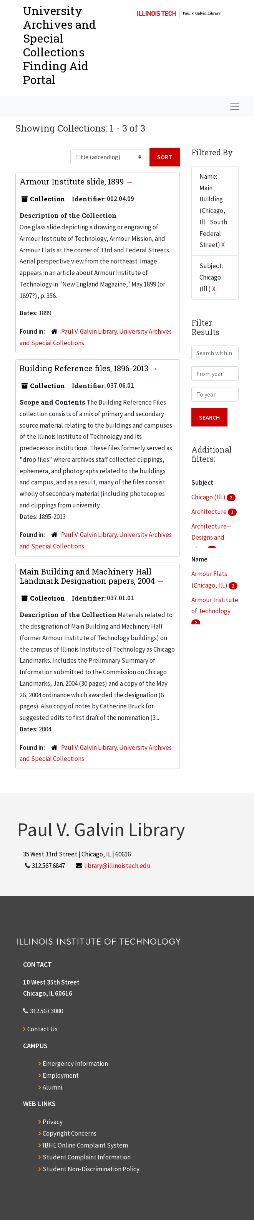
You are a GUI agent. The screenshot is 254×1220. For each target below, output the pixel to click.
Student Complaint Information (87, 1157)
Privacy (53, 1122)
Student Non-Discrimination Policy (91, 1169)
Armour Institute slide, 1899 (73, 181)
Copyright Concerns (69, 1133)
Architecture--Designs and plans (211, 537)
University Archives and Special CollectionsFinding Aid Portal (59, 45)
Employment (61, 1075)
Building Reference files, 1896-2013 (85, 368)
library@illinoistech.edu (117, 865)
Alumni (52, 1087)
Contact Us (42, 1029)
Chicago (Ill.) (209, 497)
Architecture (209, 511)
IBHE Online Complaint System (85, 1145)
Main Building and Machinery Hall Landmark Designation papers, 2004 (88, 576)
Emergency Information (75, 1063)
